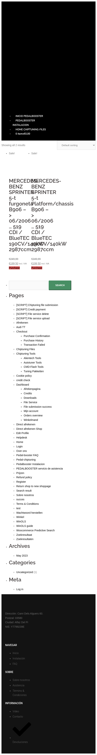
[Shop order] (76, 145)
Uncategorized (24, 572)
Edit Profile (22, 433)
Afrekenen (22, 322)
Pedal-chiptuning (26, 459)
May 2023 (22, 555)
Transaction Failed (34, 344)
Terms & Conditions (27, 503)
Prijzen (20, 473)
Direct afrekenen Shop (29, 428)
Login (19, 446)
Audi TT (20, 327)
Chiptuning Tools (25, 353)
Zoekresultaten (25, 539)
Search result (23, 490)
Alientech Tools (32, 358)
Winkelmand (31, 419)
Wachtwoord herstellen (29, 512)
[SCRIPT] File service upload (33, 318)
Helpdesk (21, 437)
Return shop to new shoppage (33, 486)
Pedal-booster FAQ (27, 455)
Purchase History (34, 340)
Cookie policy (24, 375)
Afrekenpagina (32, 388)
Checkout (21, 331)
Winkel (20, 517)
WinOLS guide (24, 525)
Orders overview (33, 415)
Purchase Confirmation (37, 336)
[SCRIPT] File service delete (32, 313)
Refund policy (24, 477)
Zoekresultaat (24, 534)
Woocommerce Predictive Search (35, 530)
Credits (28, 393)
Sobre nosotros (25, 495)
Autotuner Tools (33, 362)
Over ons (21, 450)
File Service (30, 402)
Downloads (30, 397)
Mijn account (31, 411)
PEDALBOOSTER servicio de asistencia (39, 468)
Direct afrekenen (25, 424)
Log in (19, 589)
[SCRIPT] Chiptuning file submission (37, 305)
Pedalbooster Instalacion (30, 464)
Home (19, 442)
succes (20, 499)
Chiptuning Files (25, 349)
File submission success (38, 406)
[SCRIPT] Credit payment (31, 309)
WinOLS (21, 521)
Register (21, 481)
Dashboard (22, 384)
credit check (23, 380)
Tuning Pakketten (34, 371)
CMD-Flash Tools (34, 366)
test (18, 508)
